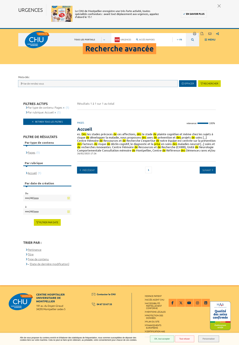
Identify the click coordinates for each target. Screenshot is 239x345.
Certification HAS (155, 331)
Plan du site (152, 321)
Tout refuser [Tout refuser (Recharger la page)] (184, 339)
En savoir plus (195, 14)
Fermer (219, 6)
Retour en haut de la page (233, 292)
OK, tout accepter (162, 339)
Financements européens (153, 326)
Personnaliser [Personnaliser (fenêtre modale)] (209, 339)
